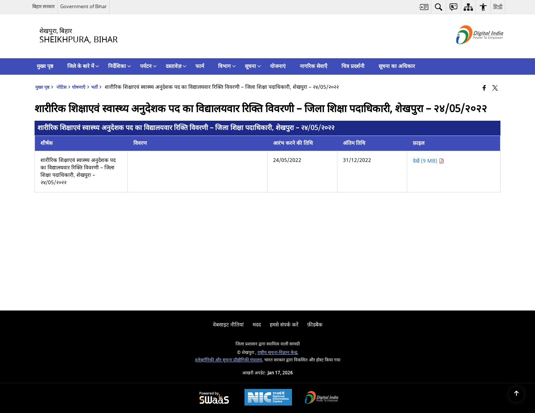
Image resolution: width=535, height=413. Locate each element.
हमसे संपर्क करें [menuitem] (284, 325)
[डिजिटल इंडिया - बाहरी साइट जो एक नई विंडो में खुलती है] (470, 51)
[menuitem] (423, 7)
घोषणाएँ (78, 87)
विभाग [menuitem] (227, 66)
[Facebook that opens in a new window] (484, 88)
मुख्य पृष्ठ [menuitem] (45, 66)
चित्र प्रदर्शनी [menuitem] (352, 66)
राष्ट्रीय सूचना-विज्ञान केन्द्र (277, 352)
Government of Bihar (83, 6)
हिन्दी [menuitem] (497, 6)
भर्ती (94, 87)
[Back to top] (516, 394)
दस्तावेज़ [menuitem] (176, 66)
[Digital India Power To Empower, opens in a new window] (321, 398)
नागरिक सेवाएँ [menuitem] (313, 66)
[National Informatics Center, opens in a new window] (268, 398)
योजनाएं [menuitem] (278, 66)
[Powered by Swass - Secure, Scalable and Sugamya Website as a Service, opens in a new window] (214, 398)
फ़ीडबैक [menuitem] (314, 325)
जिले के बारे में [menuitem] (83, 66)
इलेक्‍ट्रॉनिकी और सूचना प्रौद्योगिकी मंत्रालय (228, 360)
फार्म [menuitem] (199, 66)
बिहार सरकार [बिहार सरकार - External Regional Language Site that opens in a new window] (43, 6)
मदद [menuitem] (257, 325)
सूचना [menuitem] (253, 66)
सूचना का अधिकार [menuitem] (397, 66)
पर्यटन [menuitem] (148, 66)
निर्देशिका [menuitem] (119, 66)
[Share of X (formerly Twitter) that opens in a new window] (495, 88)
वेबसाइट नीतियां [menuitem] (228, 325)
